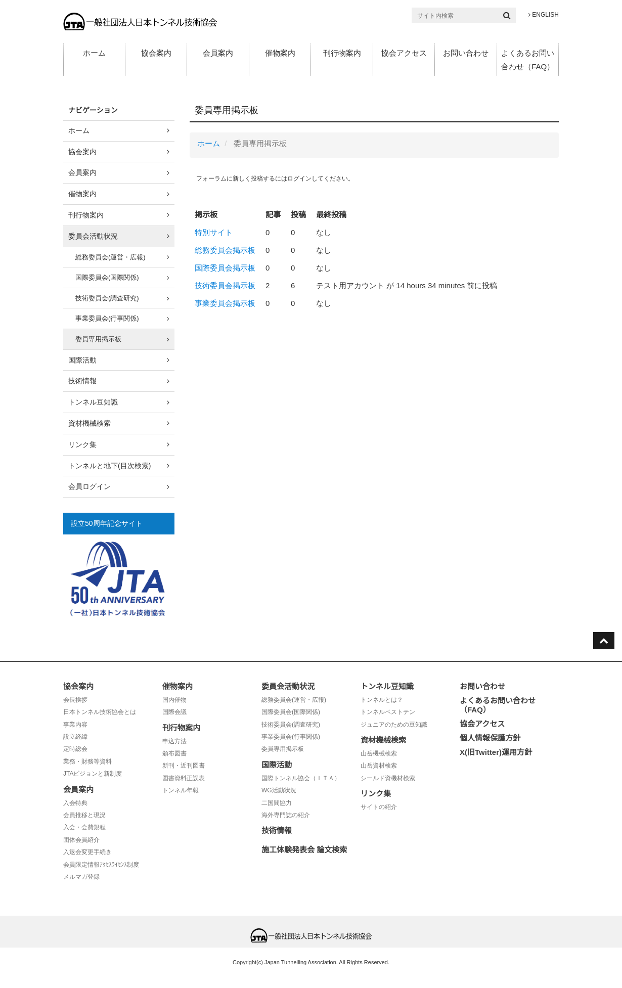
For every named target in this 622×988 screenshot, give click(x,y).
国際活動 (82, 360)
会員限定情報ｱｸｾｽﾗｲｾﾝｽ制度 (101, 864)
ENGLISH (543, 14)
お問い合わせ (465, 53)
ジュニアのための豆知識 (394, 724)
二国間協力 (276, 802)
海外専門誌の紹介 (285, 815)
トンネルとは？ (382, 699)
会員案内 (218, 53)
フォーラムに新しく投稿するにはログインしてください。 (275, 178)
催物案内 (280, 53)
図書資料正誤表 (183, 778)
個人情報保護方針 (490, 738)
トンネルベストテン (388, 711)
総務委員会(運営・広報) (110, 257)
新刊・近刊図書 (183, 765)
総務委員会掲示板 (225, 250)
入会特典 (75, 802)
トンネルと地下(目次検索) (109, 466)
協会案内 (156, 53)
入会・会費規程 (84, 827)
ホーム (94, 53)
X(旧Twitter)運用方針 (496, 752)
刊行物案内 (342, 53)
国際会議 (174, 711)
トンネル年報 (180, 790)
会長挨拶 (75, 699)
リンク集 (82, 444)
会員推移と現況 (84, 815)
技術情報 (82, 381)
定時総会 (75, 748)
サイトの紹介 (379, 807)
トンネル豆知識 (93, 402)
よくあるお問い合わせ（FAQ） (527, 60)
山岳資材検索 (379, 765)
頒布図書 (174, 753)
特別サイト (214, 232)
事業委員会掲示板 (225, 303)
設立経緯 (75, 736)
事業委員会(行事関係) (107, 318)
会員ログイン (89, 486)
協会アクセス (404, 53)
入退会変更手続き (87, 852)
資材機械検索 (89, 423)
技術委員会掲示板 (225, 285)
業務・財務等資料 (87, 761)
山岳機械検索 (379, 753)
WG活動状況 (278, 790)
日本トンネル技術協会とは (99, 711)
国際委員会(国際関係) (107, 277)
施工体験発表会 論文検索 (304, 849)
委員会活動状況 (93, 236)
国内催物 (174, 699)
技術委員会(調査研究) (107, 298)
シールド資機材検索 (388, 778)
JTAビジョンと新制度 (92, 773)
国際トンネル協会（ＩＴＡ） (300, 778)
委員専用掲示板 (98, 339)
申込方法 (174, 741)
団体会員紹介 (81, 839)
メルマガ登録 (81, 876)
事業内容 (75, 724)
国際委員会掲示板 (225, 267)
